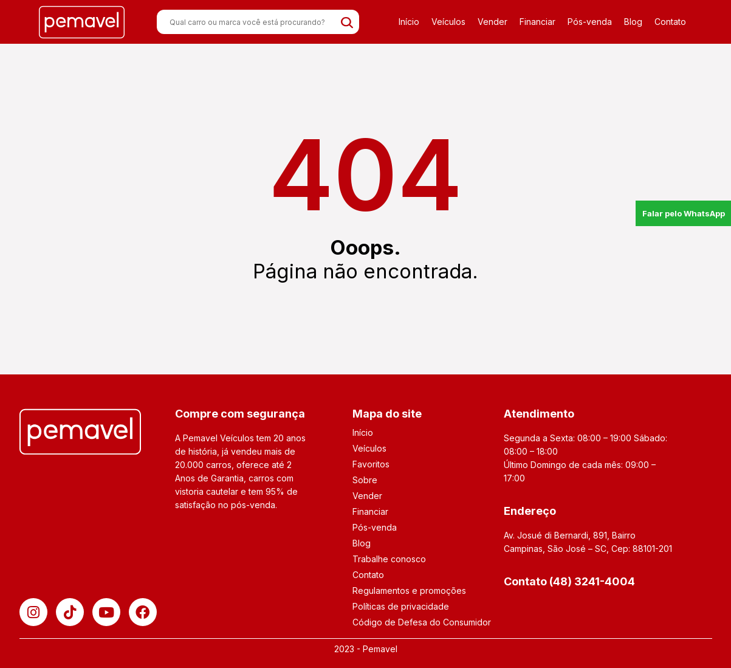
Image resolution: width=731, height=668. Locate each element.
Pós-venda (590, 21)
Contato (670, 21)
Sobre (364, 480)
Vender (492, 21)
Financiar (537, 21)
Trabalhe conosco (389, 559)
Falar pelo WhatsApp (683, 213)
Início (409, 21)
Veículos (448, 21)
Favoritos (371, 464)
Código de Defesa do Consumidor (421, 622)
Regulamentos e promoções (409, 590)
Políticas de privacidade (400, 606)
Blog (633, 21)
